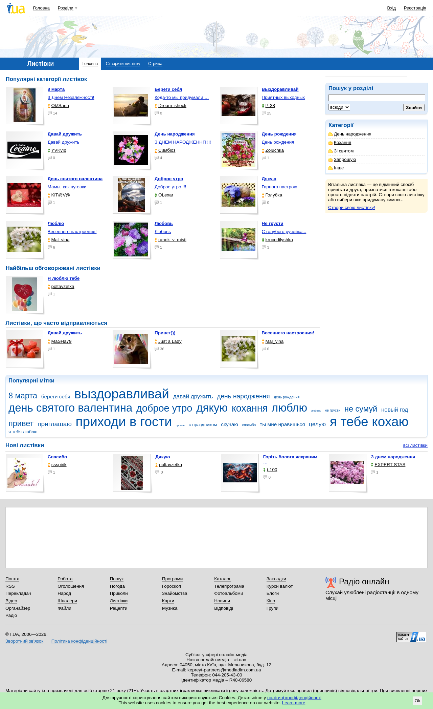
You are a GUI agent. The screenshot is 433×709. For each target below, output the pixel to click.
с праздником (203, 424)
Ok (417, 700)
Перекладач (18, 593)
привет (20, 423)
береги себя (55, 396)
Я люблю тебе (64, 278)
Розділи (65, 8)
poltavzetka (61, 286)
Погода (117, 586)
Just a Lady (168, 341)
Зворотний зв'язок (24, 641)
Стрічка (155, 63)
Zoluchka (273, 150)
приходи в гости (124, 421)
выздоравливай (121, 394)
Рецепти (119, 608)
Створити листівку (123, 63)
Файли (64, 608)
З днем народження (393, 456)
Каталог (222, 578)
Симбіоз (165, 150)
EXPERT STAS (388, 464)
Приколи (119, 593)
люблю (289, 407)
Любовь (163, 231)
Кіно (271, 600)
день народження (243, 396)
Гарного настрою (279, 186)
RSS (10, 586)
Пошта (12, 578)
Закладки (276, 578)
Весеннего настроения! (72, 231)
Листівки (119, 600)
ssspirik (57, 464)
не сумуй (360, 408)
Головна (41, 8)
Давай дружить (63, 142)
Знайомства (174, 593)
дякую (212, 407)
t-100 (270, 469)
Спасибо (57, 456)
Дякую (162, 456)
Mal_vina (59, 239)
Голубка (272, 194)
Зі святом (341, 150)
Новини (222, 600)
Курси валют (280, 586)
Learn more (293, 702)
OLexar (164, 194)
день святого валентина (70, 407)
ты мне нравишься (282, 424)
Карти (168, 600)
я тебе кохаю (369, 421)
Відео (11, 600)
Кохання (339, 142)
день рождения (286, 397)
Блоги (273, 593)
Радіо (11, 615)
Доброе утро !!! (170, 186)
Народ (64, 593)
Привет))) (165, 332)
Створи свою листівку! (351, 207)
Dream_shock (170, 105)
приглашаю (55, 424)
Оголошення (71, 586)
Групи (272, 608)
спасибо (249, 425)
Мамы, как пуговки (67, 186)
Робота (65, 578)
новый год (394, 409)
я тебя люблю (23, 431)
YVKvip (57, 150)
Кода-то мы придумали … (182, 97)
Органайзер (17, 608)
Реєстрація (415, 8)
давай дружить (193, 396)
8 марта (22, 395)
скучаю (229, 424)
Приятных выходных (283, 97)
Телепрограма (229, 586)
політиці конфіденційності (294, 697)
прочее (180, 425)
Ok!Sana (58, 105)
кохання (250, 408)
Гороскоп (171, 586)
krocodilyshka (277, 239)
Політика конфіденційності (79, 641)
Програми (172, 578)
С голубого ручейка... (284, 231)
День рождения (278, 142)
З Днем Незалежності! (71, 97)
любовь (316, 410)
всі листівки (415, 445)
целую (317, 424)
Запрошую (342, 159)
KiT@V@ (59, 194)
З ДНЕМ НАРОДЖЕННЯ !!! (183, 142)
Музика (169, 608)
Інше (336, 167)
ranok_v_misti (170, 239)
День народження (349, 134)
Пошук (117, 578)
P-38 (268, 105)
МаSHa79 (60, 341)
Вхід (391, 8)
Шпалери (67, 600)
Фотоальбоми (228, 593)
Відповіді (223, 608)
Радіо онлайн (364, 581)
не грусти (332, 410)
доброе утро (164, 408)
